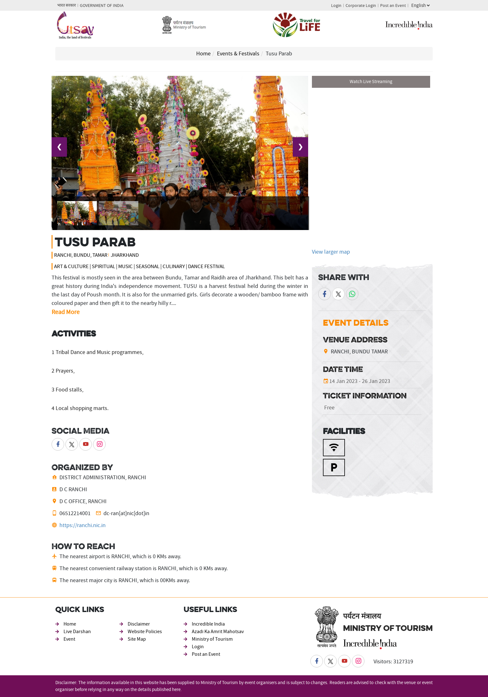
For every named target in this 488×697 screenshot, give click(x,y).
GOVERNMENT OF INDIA (102, 5)
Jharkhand (125, 255)
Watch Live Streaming (371, 81)
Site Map (137, 639)
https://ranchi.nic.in (82, 525)
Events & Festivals (238, 53)
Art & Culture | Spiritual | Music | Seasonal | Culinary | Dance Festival (139, 266)
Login (336, 5)
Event (69, 639)
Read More (66, 312)
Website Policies (145, 631)
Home (203, 53)
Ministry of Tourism (212, 639)
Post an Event (393, 5)
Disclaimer (139, 624)
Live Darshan (77, 631)
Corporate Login (361, 5)
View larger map (331, 252)
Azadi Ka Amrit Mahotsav (218, 631)
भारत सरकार (66, 5)
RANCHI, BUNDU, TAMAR (81, 255)
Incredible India (208, 624)
